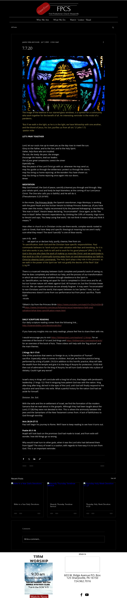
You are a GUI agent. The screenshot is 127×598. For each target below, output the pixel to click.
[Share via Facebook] (23, 459)
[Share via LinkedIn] (34, 459)
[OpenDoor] (43, 8)
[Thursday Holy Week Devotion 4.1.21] (100, 491)
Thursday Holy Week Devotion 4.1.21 (98, 505)
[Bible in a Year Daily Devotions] (27, 491)
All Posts (14, 27)
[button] (113, 27)
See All (113, 478)
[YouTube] (87, 595)
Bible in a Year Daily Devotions (26, 504)
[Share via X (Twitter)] (29, 459)
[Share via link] (40, 459)
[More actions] (103, 42)
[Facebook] (81, 595)
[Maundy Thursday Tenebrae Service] (63, 491)
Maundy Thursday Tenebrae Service (61, 505)
